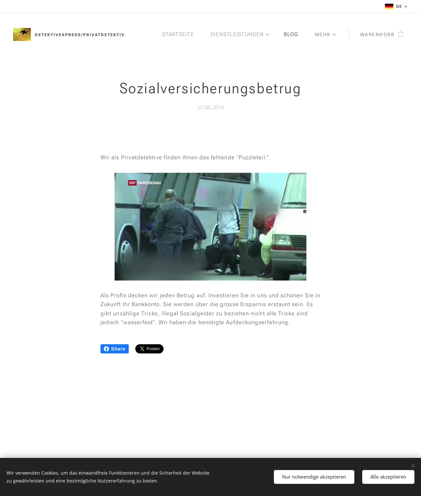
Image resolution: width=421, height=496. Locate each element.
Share (114, 348)
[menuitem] (180, 34)
